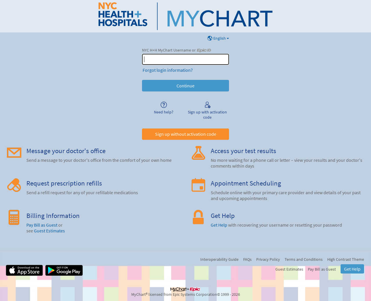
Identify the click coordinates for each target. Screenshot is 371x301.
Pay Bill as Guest (41, 225)
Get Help (219, 225)
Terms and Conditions (304, 259)
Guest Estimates (49, 231)
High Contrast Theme (345, 259)
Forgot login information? (168, 70)
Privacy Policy (268, 259)
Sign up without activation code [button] (185, 134)
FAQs (247, 259)
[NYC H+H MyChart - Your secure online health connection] (185, 16)
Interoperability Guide (219, 259)
